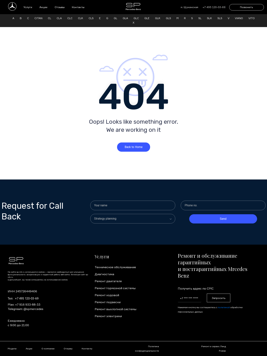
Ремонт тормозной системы (115, 283)
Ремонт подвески (108, 297)
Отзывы (60, 7)
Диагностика (104, 270)
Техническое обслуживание (115, 263)
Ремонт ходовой (107, 290)
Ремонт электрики (108, 311)
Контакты (78, 7)
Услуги (27, 7)
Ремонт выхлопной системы (115, 304)
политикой (224, 303)
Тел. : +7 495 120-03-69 (23, 294)
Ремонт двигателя (108, 277)
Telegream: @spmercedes (25, 304)
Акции (43, 7)
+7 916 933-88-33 (27, 300)
